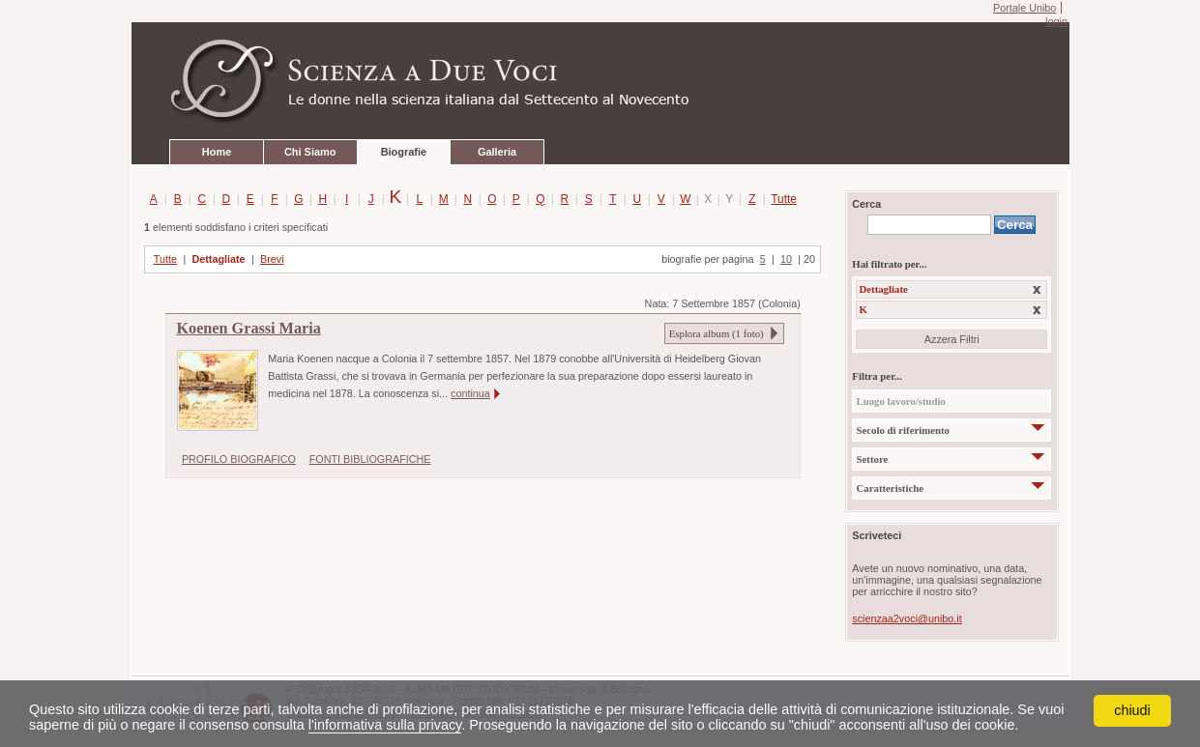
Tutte (780, 199)
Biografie (403, 152)
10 (786, 259)
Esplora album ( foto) (716, 333)
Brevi (272, 259)
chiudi (1132, 710)
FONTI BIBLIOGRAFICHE (370, 459)
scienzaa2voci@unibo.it (906, 618)
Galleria (497, 152)
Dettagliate (218, 259)
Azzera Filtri (952, 339)
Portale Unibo (1024, 8)
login (1056, 21)
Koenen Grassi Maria (249, 328)
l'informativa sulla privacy (384, 725)
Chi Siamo (310, 152)
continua (470, 393)
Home (216, 152)
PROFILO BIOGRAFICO (239, 459)
